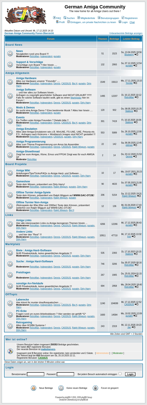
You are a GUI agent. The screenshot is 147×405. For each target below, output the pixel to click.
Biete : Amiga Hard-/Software (34, 250)
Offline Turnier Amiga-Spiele (33, 192)
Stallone (129, 111)
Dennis (57, 83)
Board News (13, 44)
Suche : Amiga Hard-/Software (34, 261)
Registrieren (130, 18)
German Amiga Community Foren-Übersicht (29, 33)
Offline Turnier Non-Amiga (32, 202)
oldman (129, 145)
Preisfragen (23, 272)
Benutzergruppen (108, 18)
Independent (46, 56)
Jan (129, 327)
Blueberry (129, 54)
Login (123, 22)
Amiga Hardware (26, 78)
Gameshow (23, 181)
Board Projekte (16, 164)
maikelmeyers (48, 349)
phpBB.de (84, 400)
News (19, 51)
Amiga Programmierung (31, 141)
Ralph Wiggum (79, 147)
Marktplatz (75, 97)
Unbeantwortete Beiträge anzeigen (125, 33)
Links (9, 215)
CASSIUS (66, 83)
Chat (132, 22)
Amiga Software (26, 89)
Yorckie (129, 83)
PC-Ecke (21, 311)
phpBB (67, 397)
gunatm (57, 56)
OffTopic (11, 294)
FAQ (57, 18)
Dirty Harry (85, 103)
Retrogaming (24, 322)
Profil (60, 22)
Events (20, 117)
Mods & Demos (25, 107)
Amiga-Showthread (28, 151)
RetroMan (34, 56)
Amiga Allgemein (17, 73)
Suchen (69, 18)
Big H (74, 83)
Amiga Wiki (23, 170)
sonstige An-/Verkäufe (29, 283)
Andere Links (24, 231)
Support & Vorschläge (29, 62)
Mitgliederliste (86, 18)
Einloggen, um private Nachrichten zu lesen (91, 22)
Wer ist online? (16, 339)
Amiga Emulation (26, 128)
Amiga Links (23, 220)
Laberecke (22, 299)
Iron (129, 236)
